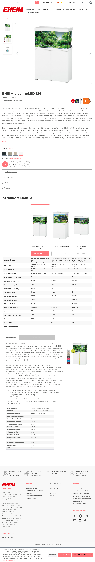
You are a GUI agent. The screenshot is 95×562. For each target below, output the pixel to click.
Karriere (53, 490)
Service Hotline (7, 537)
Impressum (77, 501)
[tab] (11, 337)
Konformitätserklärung (34, 490)
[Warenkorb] (90, 2)
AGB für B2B (77, 488)
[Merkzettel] (83, 2)
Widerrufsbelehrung (81, 504)
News (52, 495)
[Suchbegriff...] (24, 2)
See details (61, 253)
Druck (6, 182)
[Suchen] (37, 2)
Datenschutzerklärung (81, 496)
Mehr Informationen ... (10, 560)
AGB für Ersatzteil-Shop (82, 491)
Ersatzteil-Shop (31, 488)
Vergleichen (9, 177)
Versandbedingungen (34, 495)
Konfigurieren (65, 554)
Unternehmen (47, 2)
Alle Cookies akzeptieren (83, 554)
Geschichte (54, 488)
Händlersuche (31, 498)
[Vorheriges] (17, 53)
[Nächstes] (90, 53)
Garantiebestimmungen (82, 498)
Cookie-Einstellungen (81, 493)
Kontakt (29, 493)
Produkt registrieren (11, 172)
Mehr (4, 142)
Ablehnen (52, 554)
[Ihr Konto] (71, 2)
